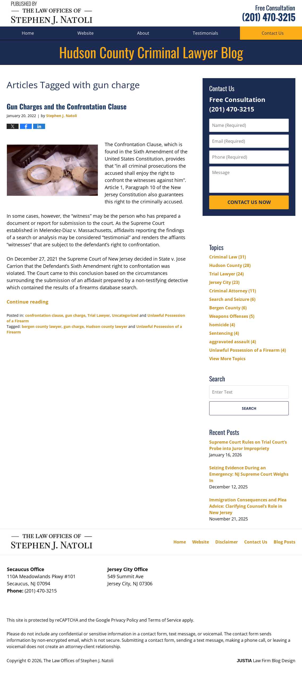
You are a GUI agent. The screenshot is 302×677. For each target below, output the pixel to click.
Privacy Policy (124, 620)
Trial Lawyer (98, 315)
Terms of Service (164, 620)
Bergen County (228, 308)
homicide (222, 325)
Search (249, 408)
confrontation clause (44, 315)
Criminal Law (227, 257)
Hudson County (230, 265)
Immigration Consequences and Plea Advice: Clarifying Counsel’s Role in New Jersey (248, 506)
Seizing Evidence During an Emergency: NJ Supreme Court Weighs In (248, 474)
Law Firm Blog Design (266, 660)
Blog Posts (284, 542)
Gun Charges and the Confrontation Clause (66, 106)
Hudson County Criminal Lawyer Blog (52, 13)
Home (28, 33)
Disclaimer (226, 542)
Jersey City (224, 282)
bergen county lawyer (42, 326)
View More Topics (227, 359)
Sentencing (224, 333)
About (143, 33)
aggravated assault (232, 342)
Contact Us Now (249, 202)
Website (85, 33)
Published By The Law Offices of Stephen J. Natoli (268, 13)
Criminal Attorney (232, 291)
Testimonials (205, 33)
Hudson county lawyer (106, 326)
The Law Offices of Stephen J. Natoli (78, 660)
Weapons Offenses (231, 316)
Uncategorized (125, 315)
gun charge (75, 315)
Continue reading (27, 302)
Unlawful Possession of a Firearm (247, 350)
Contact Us (255, 542)
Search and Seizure (232, 299)
